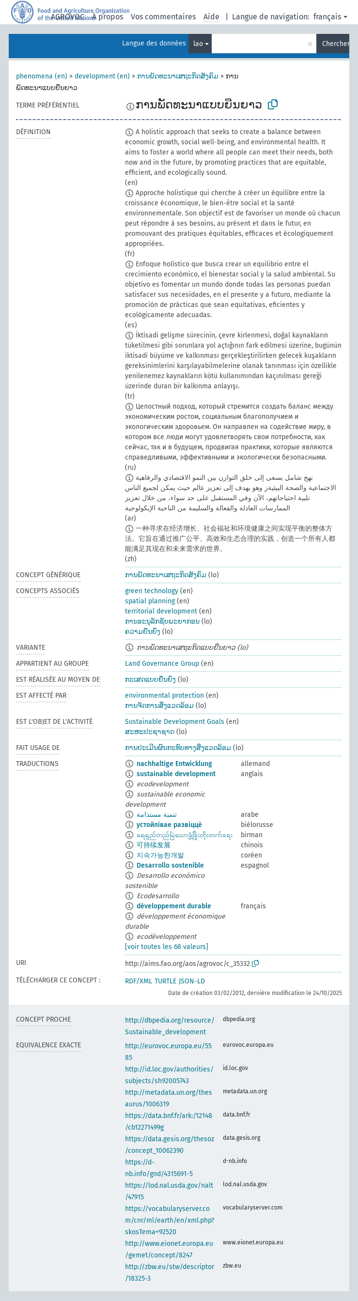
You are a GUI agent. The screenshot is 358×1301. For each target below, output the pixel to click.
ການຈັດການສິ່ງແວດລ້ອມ (159, 706)
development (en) (102, 76)
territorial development (161, 611)
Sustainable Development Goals (174, 722)
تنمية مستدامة (157, 815)
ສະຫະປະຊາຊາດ (149, 732)
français (327, 16)
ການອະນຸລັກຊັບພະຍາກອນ (162, 621)
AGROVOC (67, 16)
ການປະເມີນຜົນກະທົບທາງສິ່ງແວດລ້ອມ (178, 748)
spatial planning (150, 601)
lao (198, 44)
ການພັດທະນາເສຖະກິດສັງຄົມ (177, 76)
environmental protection (164, 695)
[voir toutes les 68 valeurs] (166, 947)
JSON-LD (192, 981)
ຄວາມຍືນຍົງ (142, 632)
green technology (151, 591)
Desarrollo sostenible (170, 865)
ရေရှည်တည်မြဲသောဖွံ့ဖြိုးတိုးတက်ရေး (185, 835)
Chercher (335, 44)
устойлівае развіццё (169, 825)
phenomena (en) (41, 76)
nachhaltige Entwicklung (174, 764)
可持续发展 (154, 845)
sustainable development (176, 774)
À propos (107, 16)
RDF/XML (138, 981)
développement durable (174, 906)
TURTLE (165, 981)
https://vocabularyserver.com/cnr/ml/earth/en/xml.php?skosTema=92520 (169, 1220)
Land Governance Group (162, 663)
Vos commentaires (163, 16)
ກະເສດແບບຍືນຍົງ (150, 679)
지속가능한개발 (160, 855)
